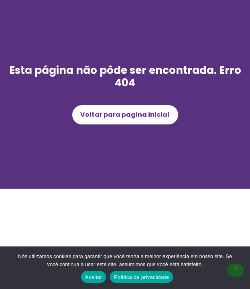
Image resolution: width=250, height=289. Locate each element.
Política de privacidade (141, 277)
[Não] (235, 270)
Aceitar (93, 277)
